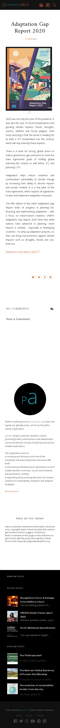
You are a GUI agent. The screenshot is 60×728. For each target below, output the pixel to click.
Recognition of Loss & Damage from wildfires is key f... (37, 599)
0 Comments (31, 39)
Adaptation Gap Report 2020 (21, 251)
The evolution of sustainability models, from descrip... (37, 687)
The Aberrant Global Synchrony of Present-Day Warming (37, 672)
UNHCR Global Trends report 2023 (36, 614)
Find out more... (12, 491)
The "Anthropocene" (31, 655)
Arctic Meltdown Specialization (37, 627)
